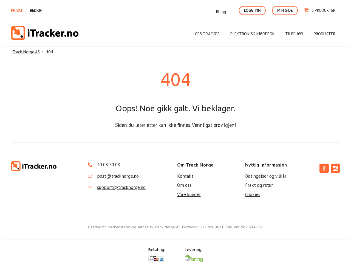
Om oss (184, 185)
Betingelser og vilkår (265, 176)
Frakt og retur (259, 185)
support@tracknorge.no (121, 187)
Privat (17, 10)
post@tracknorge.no (118, 176)
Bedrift (37, 10)
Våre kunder (189, 194)
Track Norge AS (44, 33)
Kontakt (185, 176)
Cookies (252, 194)
